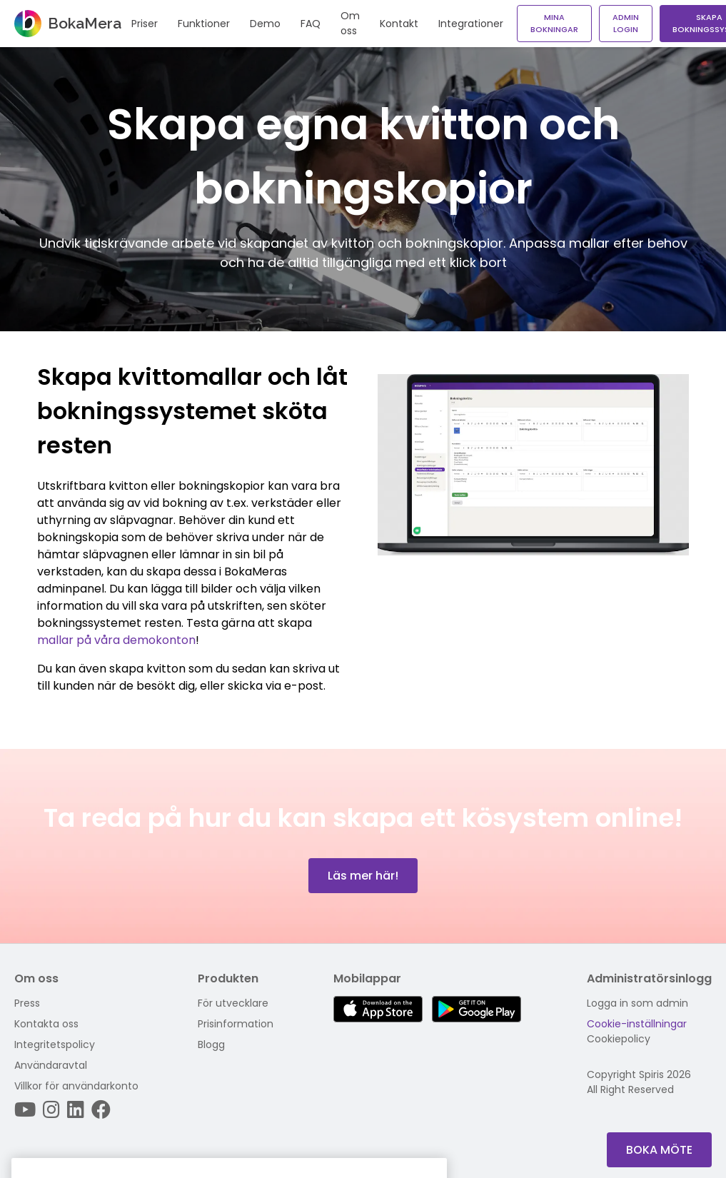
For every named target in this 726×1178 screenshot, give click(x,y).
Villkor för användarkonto (76, 1086)
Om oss (350, 23)
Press (27, 1003)
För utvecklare (233, 1003)
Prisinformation (235, 1024)
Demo (265, 23)
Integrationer (470, 23)
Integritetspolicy (54, 1044)
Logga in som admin (637, 1003)
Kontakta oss (46, 1024)
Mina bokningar (554, 23)
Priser (144, 23)
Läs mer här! (363, 875)
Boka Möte (659, 1150)
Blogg (211, 1044)
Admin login (625, 23)
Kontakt (399, 23)
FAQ (311, 23)
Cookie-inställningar (637, 1024)
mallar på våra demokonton (116, 640)
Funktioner (204, 23)
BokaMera (67, 23)
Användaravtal (50, 1065)
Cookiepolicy (618, 1039)
